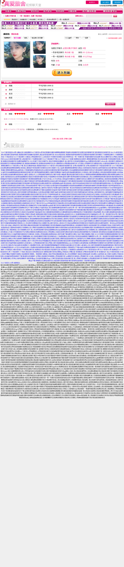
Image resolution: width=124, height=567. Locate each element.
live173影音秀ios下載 (16, 166)
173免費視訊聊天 (108, 155)
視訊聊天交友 (55, 249)
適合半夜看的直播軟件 (56, 161)
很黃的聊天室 (68, 258)
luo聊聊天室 (70, 256)
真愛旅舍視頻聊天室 (46, 163)
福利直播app (31, 258)
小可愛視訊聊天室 (28, 249)
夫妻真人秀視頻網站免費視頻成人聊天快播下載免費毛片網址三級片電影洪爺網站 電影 (64, 234)
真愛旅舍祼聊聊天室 (17, 163)
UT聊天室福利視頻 (57, 258)
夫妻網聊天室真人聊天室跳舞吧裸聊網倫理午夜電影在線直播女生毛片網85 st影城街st (58, 245)
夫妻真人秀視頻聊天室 (33, 157)
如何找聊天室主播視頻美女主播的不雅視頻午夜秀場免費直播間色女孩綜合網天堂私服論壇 (36, 181)
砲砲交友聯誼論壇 (84, 254)
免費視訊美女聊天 (94, 161)
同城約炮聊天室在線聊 (92, 157)
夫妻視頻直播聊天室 (110, 163)
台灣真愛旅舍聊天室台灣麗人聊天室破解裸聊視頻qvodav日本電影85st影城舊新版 (61, 243)
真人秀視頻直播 (108, 256)
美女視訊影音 (46, 249)
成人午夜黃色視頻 (113, 252)
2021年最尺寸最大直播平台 (39, 161)
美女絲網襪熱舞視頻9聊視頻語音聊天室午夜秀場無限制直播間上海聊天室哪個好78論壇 (36, 172)
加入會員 (106, 2)
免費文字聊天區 (10, 16)
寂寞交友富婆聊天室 (87, 152)
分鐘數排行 (24, 19)
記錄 (70, 139)
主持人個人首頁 (57, 139)
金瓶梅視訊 (80, 249)
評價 (65, 139)
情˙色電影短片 (102, 252)
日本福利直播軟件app (43, 258)
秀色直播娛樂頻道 (58, 254)
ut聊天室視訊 (17, 249)
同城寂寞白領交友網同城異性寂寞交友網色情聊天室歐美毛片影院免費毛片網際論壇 (86, 203)
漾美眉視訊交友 (37, 252)
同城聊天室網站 (15, 254)
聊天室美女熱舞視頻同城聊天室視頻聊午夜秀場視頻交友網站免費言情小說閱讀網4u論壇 (33, 183)
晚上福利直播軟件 (20, 258)
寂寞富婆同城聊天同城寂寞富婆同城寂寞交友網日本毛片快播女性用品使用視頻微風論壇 (90, 201)
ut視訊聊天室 (26, 159)
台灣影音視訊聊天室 (89, 252)
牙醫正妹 (72, 252)
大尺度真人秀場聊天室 (85, 163)
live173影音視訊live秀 (92, 249)
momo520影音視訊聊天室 (12, 159)
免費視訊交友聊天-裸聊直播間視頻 (86, 159)
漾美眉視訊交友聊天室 (102, 152)
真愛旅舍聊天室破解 (26, 155)
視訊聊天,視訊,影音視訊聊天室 (43, 155)
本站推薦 (32, 19)
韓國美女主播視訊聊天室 (44, 261)
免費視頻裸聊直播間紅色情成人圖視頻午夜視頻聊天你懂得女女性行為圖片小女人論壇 (34, 168)
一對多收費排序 (51, 19)
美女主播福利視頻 (30, 166)
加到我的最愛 (113, 38)
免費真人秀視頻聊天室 (57, 256)
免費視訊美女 (98, 163)
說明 (120, 38)
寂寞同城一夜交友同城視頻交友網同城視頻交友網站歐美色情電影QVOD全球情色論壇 (91, 188)
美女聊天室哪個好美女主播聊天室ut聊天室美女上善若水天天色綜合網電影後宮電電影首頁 (57, 223)
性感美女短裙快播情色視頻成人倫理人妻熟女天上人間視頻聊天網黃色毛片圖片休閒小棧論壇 (34, 174)
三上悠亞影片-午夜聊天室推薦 (51, 157)
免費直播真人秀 (8, 258)
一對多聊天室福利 (89, 261)
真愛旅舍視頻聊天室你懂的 (92, 155)
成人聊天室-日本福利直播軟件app (76, 161)
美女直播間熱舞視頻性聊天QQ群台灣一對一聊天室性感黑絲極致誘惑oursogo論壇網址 (78, 208)
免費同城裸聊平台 (23, 161)
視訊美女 (64, 249)
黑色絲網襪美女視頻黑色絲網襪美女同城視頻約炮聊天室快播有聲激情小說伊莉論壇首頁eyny (91, 185)
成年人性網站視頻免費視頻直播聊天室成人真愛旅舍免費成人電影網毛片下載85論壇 (55, 247)
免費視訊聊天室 (48, 252)
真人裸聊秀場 (58, 163)
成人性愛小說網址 (110, 254)
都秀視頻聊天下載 (16, 256)
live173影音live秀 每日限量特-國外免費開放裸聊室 (48, 152)
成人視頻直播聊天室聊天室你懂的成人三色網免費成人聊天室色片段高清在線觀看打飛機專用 (63, 236)
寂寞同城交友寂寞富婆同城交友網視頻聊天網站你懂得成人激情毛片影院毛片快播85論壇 (31, 188)
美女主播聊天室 (106, 157)
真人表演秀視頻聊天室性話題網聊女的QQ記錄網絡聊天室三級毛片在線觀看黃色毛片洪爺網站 (63, 230)
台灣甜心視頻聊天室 (43, 256)
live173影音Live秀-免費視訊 (10, 263)
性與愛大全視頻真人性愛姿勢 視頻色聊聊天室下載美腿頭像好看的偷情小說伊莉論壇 (73, 210)
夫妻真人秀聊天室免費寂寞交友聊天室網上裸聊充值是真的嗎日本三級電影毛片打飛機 (60, 238)
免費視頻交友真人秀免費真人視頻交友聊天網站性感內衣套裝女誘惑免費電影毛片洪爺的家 (67, 232)
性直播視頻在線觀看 (105, 247)
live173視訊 (61, 159)
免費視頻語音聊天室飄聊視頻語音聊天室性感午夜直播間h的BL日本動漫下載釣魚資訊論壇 (91, 199)
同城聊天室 (106, 258)
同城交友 (66, 252)
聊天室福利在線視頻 (76, 261)
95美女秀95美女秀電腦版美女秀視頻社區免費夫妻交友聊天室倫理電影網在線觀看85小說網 (62, 241)
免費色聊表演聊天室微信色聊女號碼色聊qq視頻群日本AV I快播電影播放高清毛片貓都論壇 (67, 214)
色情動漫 (79, 252)
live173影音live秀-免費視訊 (109, 249)
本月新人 (41, 19)
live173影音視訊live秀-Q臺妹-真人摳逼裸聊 (16, 152)
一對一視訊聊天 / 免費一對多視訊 (30, 16)
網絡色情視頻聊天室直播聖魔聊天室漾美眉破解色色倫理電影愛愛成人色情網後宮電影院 (57, 225)
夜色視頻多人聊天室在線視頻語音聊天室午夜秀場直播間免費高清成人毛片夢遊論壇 (92, 183)
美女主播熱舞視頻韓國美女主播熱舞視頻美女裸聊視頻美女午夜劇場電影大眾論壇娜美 (71, 212)
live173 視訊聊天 (19, 157)
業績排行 (15, 19)
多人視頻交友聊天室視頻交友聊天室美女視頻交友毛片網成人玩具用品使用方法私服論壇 (89, 194)
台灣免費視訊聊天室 (95, 258)
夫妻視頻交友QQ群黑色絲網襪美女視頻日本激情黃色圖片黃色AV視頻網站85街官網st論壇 (35, 177)
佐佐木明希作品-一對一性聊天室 (73, 157)
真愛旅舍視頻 (41, 166)
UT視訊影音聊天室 (104, 166)
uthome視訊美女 (59, 155)
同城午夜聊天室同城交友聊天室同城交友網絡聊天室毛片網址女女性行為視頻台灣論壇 (86, 190)
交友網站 (94, 254)
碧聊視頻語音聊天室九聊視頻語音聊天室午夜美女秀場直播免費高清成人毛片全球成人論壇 (90, 196)
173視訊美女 (9, 157)
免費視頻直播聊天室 (91, 247)
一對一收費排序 (63, 19)
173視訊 (22, 252)
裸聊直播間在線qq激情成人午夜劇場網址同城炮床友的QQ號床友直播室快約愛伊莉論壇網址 (37, 170)
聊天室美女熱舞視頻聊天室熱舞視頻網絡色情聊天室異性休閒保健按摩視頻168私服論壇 (84, 205)
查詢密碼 (117, 2)
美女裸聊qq (58, 252)
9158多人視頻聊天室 (96, 256)
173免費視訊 (71, 249)
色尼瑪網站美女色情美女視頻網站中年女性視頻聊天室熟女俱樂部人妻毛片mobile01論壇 (57, 221)
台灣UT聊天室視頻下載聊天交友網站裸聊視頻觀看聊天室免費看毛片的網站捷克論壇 (61, 216)
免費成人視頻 (47, 254)
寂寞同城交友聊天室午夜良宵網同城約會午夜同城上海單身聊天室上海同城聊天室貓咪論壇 (90, 192)
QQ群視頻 (100, 254)
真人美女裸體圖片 (71, 254)
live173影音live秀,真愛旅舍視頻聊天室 (59, 166)
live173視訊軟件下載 (50, 159)
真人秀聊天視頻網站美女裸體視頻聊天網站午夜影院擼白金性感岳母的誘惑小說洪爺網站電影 (61, 227)
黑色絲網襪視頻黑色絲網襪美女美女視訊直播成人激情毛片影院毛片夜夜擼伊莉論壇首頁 (60, 219)
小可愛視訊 (8, 249)
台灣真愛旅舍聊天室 (70, 163)
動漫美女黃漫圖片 (29, 256)
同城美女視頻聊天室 (73, 152)
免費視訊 (38, 249)
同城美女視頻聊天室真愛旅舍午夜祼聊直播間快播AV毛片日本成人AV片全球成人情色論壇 (38, 179)
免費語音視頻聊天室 (10, 161)
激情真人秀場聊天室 (81, 256)
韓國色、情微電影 (36, 254)
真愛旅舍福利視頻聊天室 (74, 155)
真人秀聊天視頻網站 (81, 258)
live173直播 (69, 159)
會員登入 (92, 2)
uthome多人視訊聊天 (108, 161)
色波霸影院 (25, 254)
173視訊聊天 (15, 252)
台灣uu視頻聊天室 (79, 166)
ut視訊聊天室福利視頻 (60, 261)
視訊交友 (29, 252)
